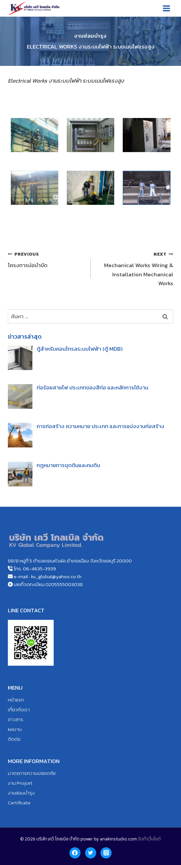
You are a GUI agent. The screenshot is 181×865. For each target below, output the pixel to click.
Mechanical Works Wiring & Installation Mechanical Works (134, 268)
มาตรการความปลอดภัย (32, 773)
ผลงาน (15, 729)
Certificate (19, 802)
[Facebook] (75, 852)
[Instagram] (106, 852)
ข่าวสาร (15, 719)
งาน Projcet (20, 783)
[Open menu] (166, 8)
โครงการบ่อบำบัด (46, 259)
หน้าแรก (16, 699)
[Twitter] (90, 852)
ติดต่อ (14, 739)
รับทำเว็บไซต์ (149, 839)
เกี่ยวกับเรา (19, 709)
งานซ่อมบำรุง (90, 36)
